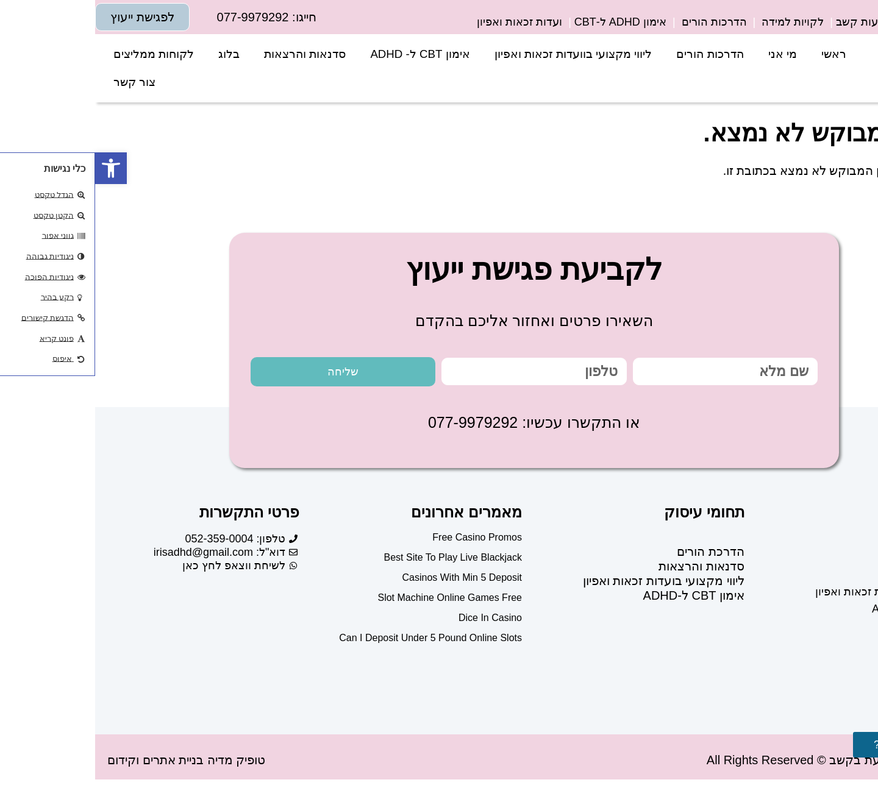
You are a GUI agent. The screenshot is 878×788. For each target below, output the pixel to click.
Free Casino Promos (382, 539)
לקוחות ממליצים (58, 54)
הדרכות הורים (614, 54)
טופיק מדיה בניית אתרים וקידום (91, 762)
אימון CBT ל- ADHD (324, 54)
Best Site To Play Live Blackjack (358, 560)
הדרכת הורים (615, 554)
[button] (16, 168)
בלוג (134, 54)
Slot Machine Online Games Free (354, 600)
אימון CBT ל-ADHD (598, 598)
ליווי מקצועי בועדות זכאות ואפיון (568, 583)
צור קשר (39, 82)
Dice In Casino (395, 620)
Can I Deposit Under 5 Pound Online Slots (335, 640)
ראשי (738, 54)
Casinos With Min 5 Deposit (367, 580)
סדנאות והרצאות (210, 54)
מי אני (687, 54)
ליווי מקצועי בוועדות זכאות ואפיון (478, 54)
